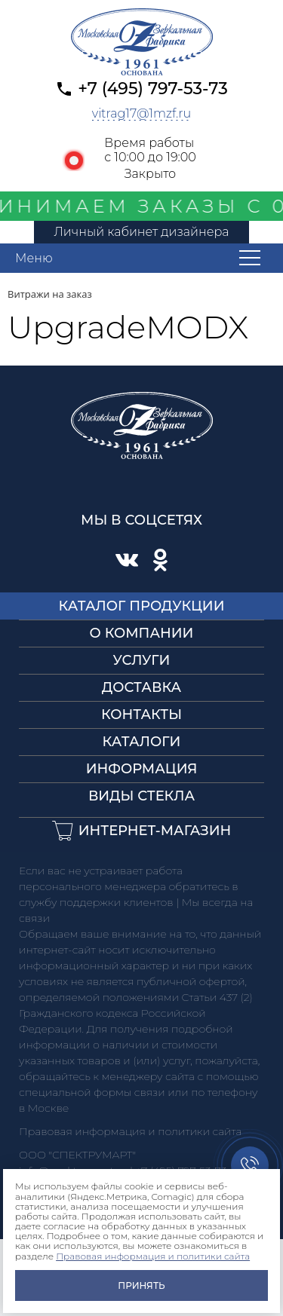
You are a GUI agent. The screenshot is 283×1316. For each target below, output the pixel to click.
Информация (142, 769)
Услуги (142, 660)
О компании (142, 633)
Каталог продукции (142, 606)
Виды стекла (141, 796)
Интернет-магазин (155, 830)
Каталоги (142, 741)
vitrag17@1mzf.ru (142, 113)
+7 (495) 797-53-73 (153, 88)
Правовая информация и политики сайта (153, 1256)
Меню (34, 258)
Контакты (141, 714)
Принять (141, 1285)
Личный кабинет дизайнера (141, 232)
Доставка (142, 687)
